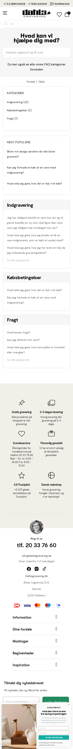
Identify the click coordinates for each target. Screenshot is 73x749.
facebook (29, 569)
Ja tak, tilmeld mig (47, 737)
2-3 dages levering (16, 3)
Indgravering (20, 205)
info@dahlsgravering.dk (36, 556)
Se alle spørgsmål (18, 260)
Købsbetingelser (24, 277)
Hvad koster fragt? (18, 332)
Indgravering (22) (17, 102)
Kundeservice (59, 3)
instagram (37, 569)
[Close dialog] (62, 704)
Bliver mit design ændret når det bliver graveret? (31, 154)
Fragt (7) (12, 118)
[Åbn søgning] (36, 23)
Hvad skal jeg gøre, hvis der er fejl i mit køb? (34, 183)
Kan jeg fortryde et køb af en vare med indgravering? (31, 170)
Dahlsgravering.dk (36, 576)
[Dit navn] (48, 728)
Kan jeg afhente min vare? (23, 340)
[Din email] (48, 732)
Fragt (12, 320)
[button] (36, 617)
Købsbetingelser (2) (19, 110)
